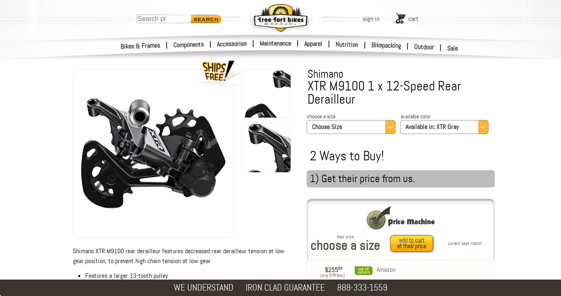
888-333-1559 (362, 288)
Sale (452, 48)
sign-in (371, 18)
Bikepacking (386, 45)
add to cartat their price (411, 243)
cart (413, 18)
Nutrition (346, 44)
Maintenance (275, 43)
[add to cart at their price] (414, 243)
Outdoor (424, 46)
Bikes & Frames (141, 46)
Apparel (313, 43)
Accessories (232, 44)
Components (188, 44)
